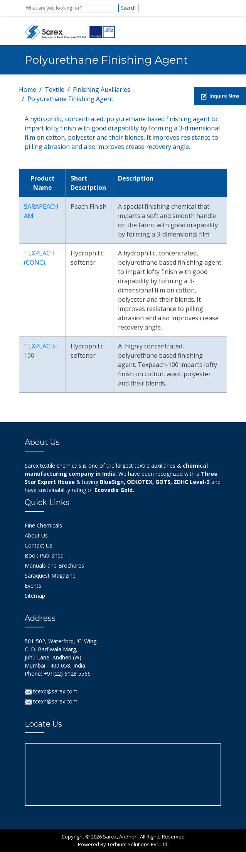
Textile (54, 89)
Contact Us (38, 545)
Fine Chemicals (43, 525)
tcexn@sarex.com (51, 701)
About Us (36, 535)
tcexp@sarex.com (51, 691)
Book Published (44, 555)
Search (128, 8)
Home (27, 89)
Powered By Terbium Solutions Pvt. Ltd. (123, 844)
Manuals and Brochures (54, 565)
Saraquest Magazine (50, 575)
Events (33, 585)
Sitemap (35, 595)
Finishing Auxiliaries (101, 89)
